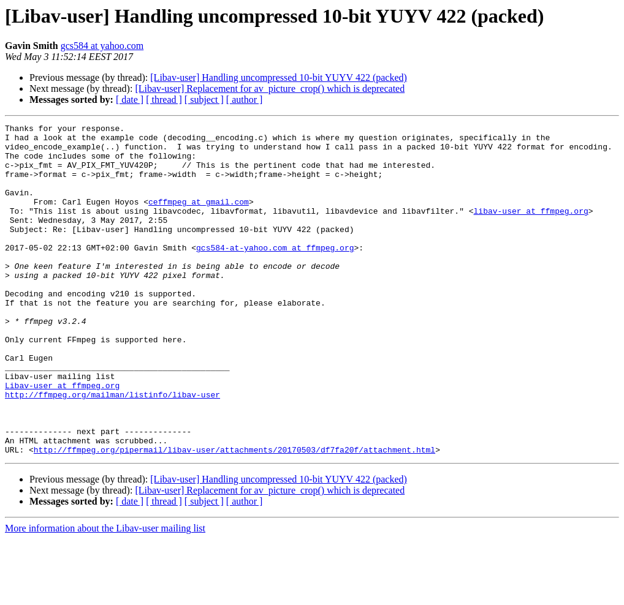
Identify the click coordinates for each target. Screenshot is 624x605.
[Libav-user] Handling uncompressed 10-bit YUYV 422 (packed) (278, 77)
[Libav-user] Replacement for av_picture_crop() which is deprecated (270, 88)
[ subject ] (204, 99)
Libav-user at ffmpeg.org (62, 438)
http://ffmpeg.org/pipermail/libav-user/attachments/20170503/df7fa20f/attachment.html (234, 515)
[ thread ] (164, 99)
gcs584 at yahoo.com (102, 45)
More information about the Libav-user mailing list (105, 594)
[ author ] (244, 99)
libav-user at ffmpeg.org (530, 229)
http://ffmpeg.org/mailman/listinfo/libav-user (112, 449)
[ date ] (129, 99)
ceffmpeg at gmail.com (198, 218)
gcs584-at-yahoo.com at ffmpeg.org (275, 273)
